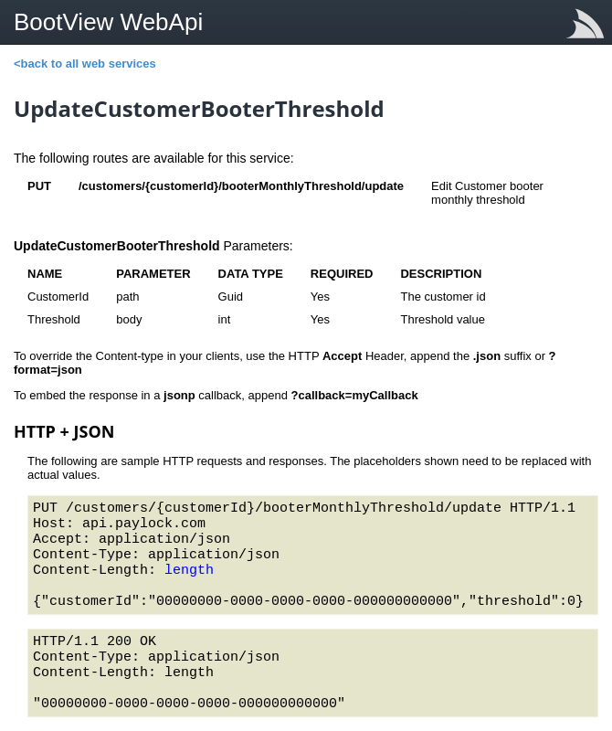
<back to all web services (85, 63)
